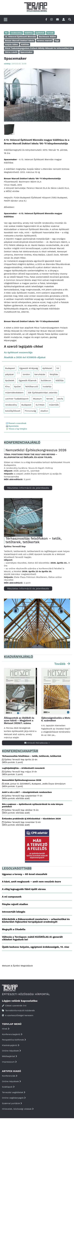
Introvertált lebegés (13, 911)
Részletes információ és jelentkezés (28, 487)
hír (58, 368)
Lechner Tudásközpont (17, 398)
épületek (9, 380)
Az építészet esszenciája (18, 352)
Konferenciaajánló (12, 1034)
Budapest (10, 368)
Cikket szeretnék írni (14, 1005)
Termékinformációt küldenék (18, 1010)
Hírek (5, 1028)
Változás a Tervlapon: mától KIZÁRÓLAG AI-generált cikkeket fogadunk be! (32, 938)
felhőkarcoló (31, 386)
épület (17, 386)
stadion (44, 411)
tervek (49, 398)
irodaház (47, 386)
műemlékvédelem (14, 392)
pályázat (9, 374)
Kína (7, 386)
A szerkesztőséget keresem (17, 1015)
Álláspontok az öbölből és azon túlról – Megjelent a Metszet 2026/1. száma (19, 720)
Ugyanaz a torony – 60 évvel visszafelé (24, 874)
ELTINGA (40, 405)
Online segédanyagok (14, 1098)
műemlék (54, 405)
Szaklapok (8, 1087)
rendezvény (11, 405)
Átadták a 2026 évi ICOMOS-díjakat (24, 357)
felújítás (54, 374)
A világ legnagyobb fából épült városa (24, 889)
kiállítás (60, 380)
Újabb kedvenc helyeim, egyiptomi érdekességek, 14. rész (35, 946)
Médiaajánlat (9, 1056)
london (26, 374)
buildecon (46, 380)
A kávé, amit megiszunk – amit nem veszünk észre (31, 881)
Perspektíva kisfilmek (14, 1039)
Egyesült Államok (27, 380)
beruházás (39, 374)
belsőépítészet (12, 411)
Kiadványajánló (10, 1045)
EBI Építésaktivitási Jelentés (42, 392)
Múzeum (37, 398)
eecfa (60, 398)
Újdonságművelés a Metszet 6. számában (57, 719)
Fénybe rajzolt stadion (15, 904)
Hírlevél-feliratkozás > (37, 743)
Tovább (60, 664)
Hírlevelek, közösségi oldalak (18, 1109)
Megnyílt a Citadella (13, 929)
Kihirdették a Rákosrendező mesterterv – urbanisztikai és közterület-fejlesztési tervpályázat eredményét (36, 920)
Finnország (30, 411)
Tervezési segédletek (13, 1092)
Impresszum (9, 1062)
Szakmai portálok (12, 1103)
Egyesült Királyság (28, 368)
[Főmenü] (5, 19)
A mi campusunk (11, 896)
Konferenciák (9, 1076)
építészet (47, 368)
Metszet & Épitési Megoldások (17, 965)
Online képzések (11, 1050)
